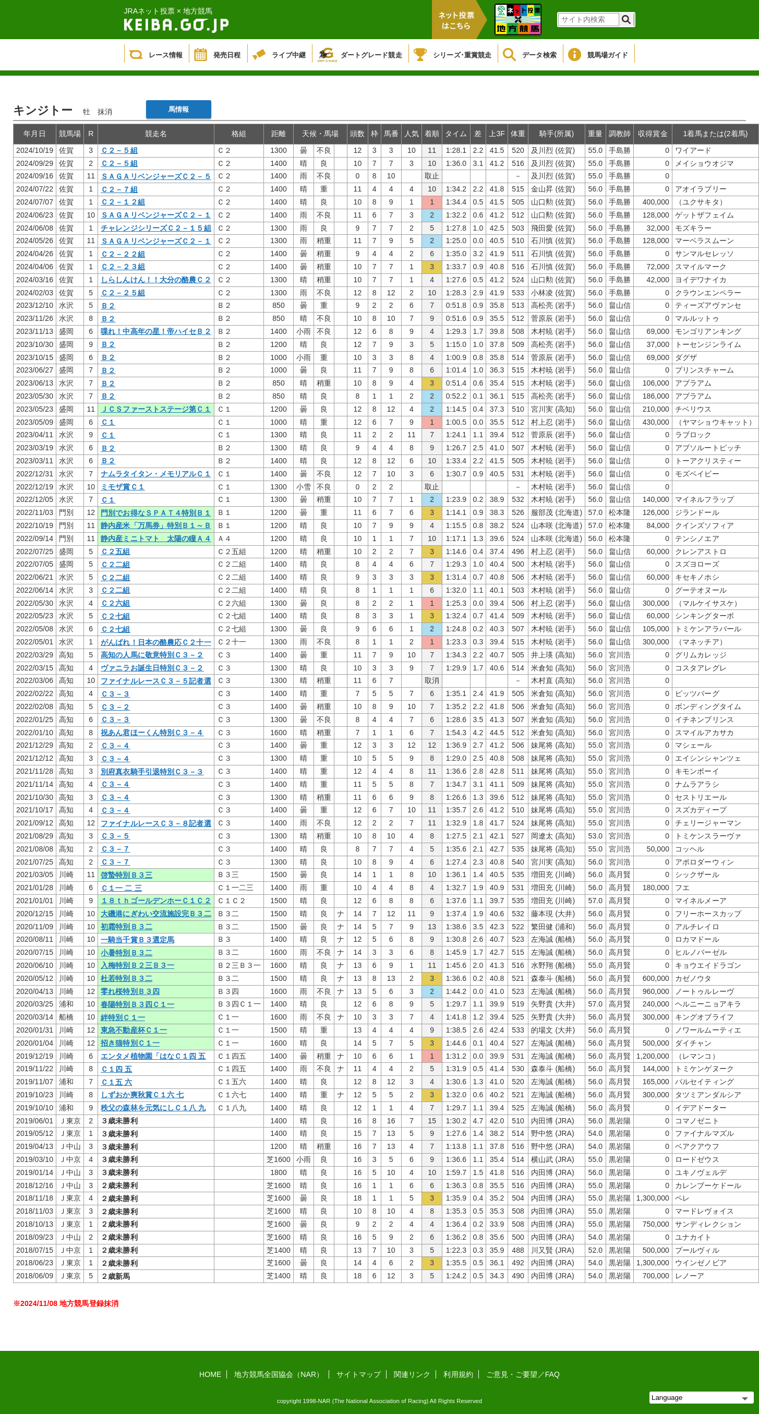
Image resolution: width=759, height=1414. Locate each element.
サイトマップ (358, 1374)
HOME (210, 1374)
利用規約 (458, 1374)
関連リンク (412, 1374)
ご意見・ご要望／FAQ (523, 1374)
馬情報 (178, 109)
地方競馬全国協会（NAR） (278, 1374)
